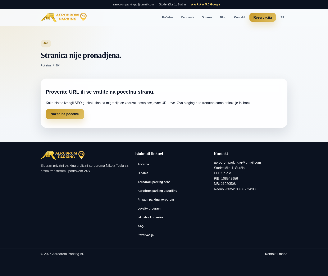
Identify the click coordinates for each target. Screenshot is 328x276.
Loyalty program (149, 208)
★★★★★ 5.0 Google (205, 4)
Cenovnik (187, 17)
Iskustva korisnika (150, 217)
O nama (207, 17)
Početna (167, 17)
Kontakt (239, 17)
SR (282, 17)
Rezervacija (262, 17)
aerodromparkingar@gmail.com (133, 4)
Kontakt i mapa (276, 254)
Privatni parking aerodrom (156, 199)
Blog (223, 17)
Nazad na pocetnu (65, 114)
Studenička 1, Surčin (172, 4)
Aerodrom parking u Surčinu (157, 190)
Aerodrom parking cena (154, 182)
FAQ (141, 226)
